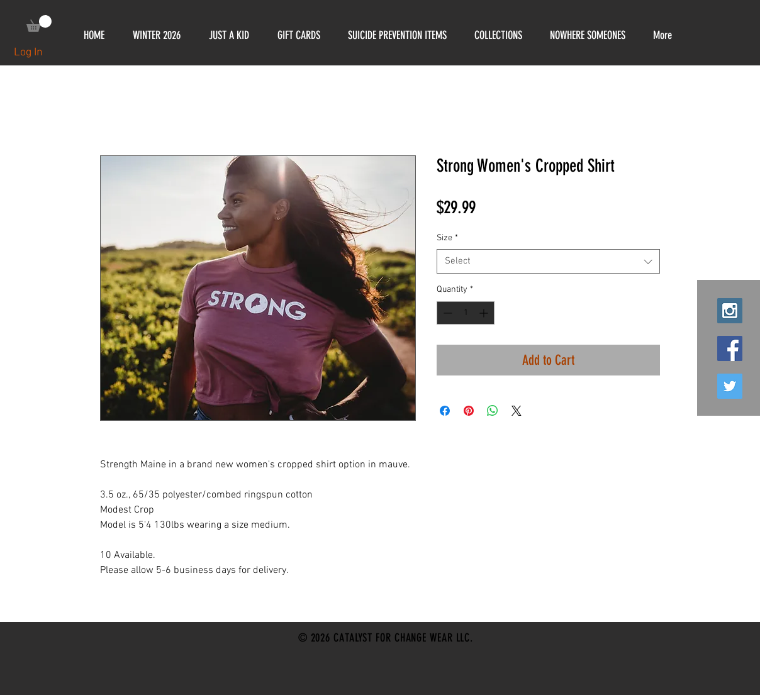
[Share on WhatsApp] (492, 410)
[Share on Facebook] (444, 410)
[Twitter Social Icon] (729, 386)
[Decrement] (446, 313)
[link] (39, 23)
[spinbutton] (465, 313)
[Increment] (485, 313)
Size (447, 238)
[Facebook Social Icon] (729, 348)
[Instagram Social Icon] (729, 310)
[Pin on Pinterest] (468, 410)
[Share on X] (516, 410)
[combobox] (548, 261)
